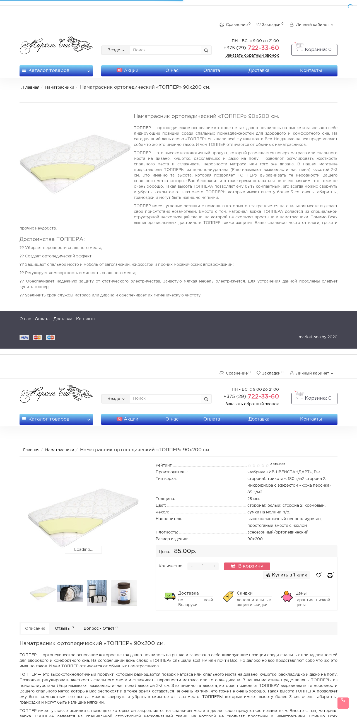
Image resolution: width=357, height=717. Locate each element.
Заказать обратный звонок (252, 55)
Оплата (211, 71)
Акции (127, 71)
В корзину (247, 566)
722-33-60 (251, 48)
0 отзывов (277, 464)
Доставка (259, 71)
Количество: (171, 566)
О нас (171, 71)
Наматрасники (56, 87)
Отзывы (64, 628)
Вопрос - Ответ (101, 628)
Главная (28, 87)
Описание (35, 628)
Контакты (311, 71)
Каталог (56, 69)
